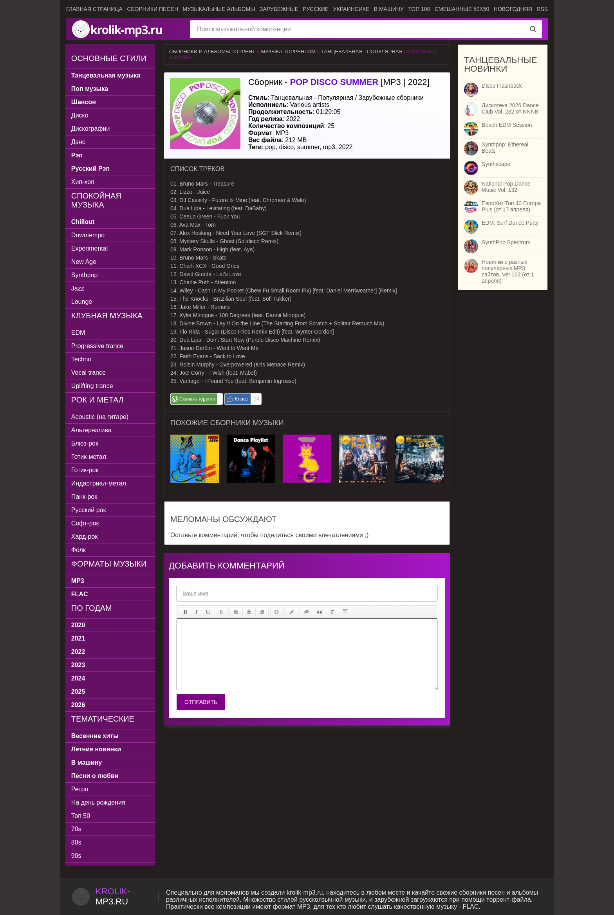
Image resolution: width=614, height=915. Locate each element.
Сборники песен (152, 9)
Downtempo (88, 235)
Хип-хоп (83, 182)
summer (308, 147)
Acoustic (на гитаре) (100, 416)
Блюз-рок (85, 443)
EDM (79, 332)
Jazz (78, 288)
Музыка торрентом (288, 51)
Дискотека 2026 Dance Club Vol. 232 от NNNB (510, 108)
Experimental (90, 248)
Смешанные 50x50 (462, 9)
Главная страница (94, 9)
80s (77, 842)
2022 (346, 147)
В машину (389, 9)
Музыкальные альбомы (218, 9)
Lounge (82, 301)
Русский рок (89, 510)
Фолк (79, 550)
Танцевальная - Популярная (362, 51)
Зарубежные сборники (391, 97)
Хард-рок (85, 536)
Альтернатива (92, 430)
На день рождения (99, 802)
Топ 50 (81, 815)
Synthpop (85, 275)
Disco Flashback (502, 86)
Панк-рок (85, 496)
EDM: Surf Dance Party (510, 223)
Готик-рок (85, 470)
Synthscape (496, 164)
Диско (80, 115)
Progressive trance (98, 346)
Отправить (200, 702)
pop (270, 147)
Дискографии (91, 128)
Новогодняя (513, 9)
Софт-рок (86, 523)
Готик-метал (89, 456)
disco (286, 147)
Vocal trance (89, 372)
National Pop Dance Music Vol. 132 (506, 186)
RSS (542, 9)
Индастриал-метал (99, 483)
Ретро (80, 789)
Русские (316, 9)
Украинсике (351, 9)
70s (77, 829)
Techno (82, 359)
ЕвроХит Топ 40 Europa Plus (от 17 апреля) (511, 206)
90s (77, 855)
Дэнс (79, 142)
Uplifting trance (93, 386)
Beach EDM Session (507, 125)
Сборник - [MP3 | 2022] (339, 82)
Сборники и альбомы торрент (212, 51)
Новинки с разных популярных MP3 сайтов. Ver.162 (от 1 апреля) (508, 271)
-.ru (113, 896)
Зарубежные (279, 9)
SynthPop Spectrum (506, 242)
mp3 (329, 147)
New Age (84, 261)
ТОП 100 (419, 9)
